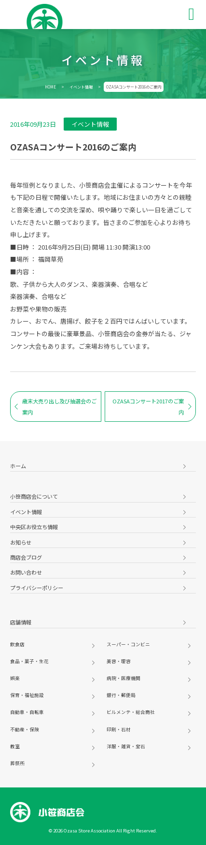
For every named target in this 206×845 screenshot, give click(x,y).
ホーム (18, 466)
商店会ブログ (26, 557)
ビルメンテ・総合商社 (131, 712)
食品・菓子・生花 (29, 661)
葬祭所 (17, 763)
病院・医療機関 (123, 678)
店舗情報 (20, 622)
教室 (15, 746)
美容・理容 (119, 661)
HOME (50, 86)
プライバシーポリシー (36, 588)
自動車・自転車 (27, 712)
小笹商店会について (34, 496)
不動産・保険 (24, 729)
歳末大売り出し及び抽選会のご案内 (55, 406)
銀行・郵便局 (121, 695)
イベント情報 (81, 86)
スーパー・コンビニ (128, 644)
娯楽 (15, 678)
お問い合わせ (26, 572)
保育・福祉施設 (27, 695)
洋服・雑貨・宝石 (126, 746)
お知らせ (20, 542)
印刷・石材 (119, 729)
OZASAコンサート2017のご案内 (152, 406)
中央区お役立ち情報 (34, 527)
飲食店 (17, 644)
